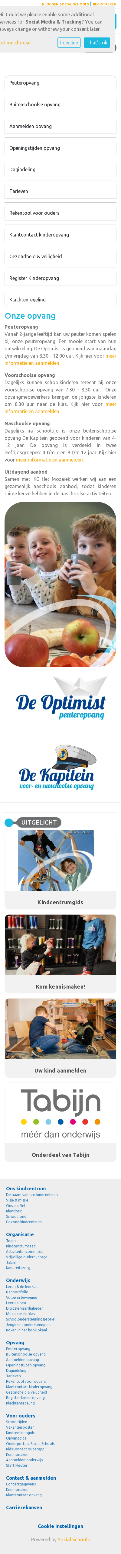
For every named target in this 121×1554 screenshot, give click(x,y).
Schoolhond (16, 1216)
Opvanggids (16, 1438)
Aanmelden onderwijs (24, 1460)
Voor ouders (20, 1415)
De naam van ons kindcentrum (32, 1195)
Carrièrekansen (24, 1507)
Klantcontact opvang (24, 1495)
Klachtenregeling (27, 299)
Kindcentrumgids (20, 1433)
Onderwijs (18, 1280)
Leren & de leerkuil (22, 1287)
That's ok (97, 42)
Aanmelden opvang (30, 126)
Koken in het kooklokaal (26, 1330)
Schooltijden (16, 1422)
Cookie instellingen (60, 1526)
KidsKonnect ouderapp (25, 1449)
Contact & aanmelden (31, 1478)
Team (11, 1241)
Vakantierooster (20, 1427)
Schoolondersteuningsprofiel (30, 1319)
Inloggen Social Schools (65, 4)
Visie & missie (17, 1200)
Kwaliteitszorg (18, 1268)
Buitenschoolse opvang (34, 104)
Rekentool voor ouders (34, 213)
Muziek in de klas (20, 1314)
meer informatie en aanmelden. (50, 459)
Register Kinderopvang (34, 278)
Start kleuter (17, 1465)
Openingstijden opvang (34, 148)
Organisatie (20, 1234)
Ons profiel (15, 1206)
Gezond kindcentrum (24, 1222)
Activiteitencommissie (25, 1251)
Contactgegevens (21, 1484)
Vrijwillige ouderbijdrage (26, 1257)
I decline (69, 42)
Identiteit (14, 1211)
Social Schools (74, 1539)
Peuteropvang (24, 82)
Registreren (104, 4)
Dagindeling (22, 169)
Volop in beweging (21, 1297)
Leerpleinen (16, 1303)
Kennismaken (17, 1454)
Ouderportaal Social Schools (30, 1444)
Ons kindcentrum (26, 1188)
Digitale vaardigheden (25, 1308)
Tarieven (18, 191)
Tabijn (11, 1262)
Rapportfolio (17, 1292)
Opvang (15, 1342)
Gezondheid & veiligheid (35, 256)
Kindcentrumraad (21, 1246)
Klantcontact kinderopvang (39, 234)
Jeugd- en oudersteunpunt (28, 1325)
